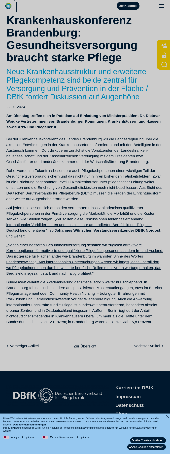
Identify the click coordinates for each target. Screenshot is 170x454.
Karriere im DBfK (134, 387)
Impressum (128, 396)
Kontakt (124, 422)
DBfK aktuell (128, 5)
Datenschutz (129, 405)
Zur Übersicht (85, 346)
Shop (121, 414)
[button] (161, 6)
